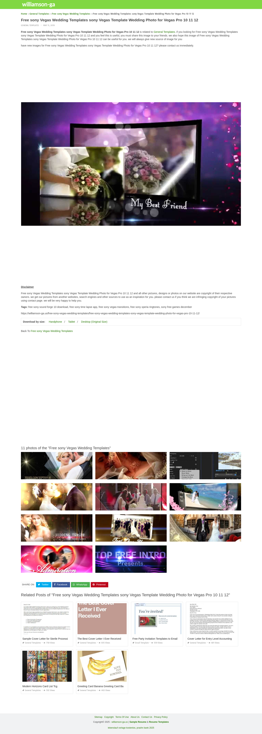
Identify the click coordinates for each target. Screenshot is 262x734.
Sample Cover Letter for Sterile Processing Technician (52, 638)
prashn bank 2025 (145, 728)
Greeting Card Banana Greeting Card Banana (103, 686)
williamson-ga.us (120, 722)
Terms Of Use (122, 717)
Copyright (109, 717)
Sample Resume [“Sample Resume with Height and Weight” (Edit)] (138, 722)
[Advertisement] (131, 75)
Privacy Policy (161, 717)
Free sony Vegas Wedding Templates (52, 331)
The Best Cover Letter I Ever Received (99, 638)
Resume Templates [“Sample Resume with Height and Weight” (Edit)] (159, 722)
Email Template (140, 643)
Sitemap (98, 717)
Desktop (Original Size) (94, 321)
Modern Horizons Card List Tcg (39, 686)
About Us (135, 717)
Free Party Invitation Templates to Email (154, 638)
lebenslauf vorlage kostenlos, (122, 728)
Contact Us (146, 717)
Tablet (71, 321)
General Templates (30, 25)
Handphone (55, 321)
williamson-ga (39, 4)
